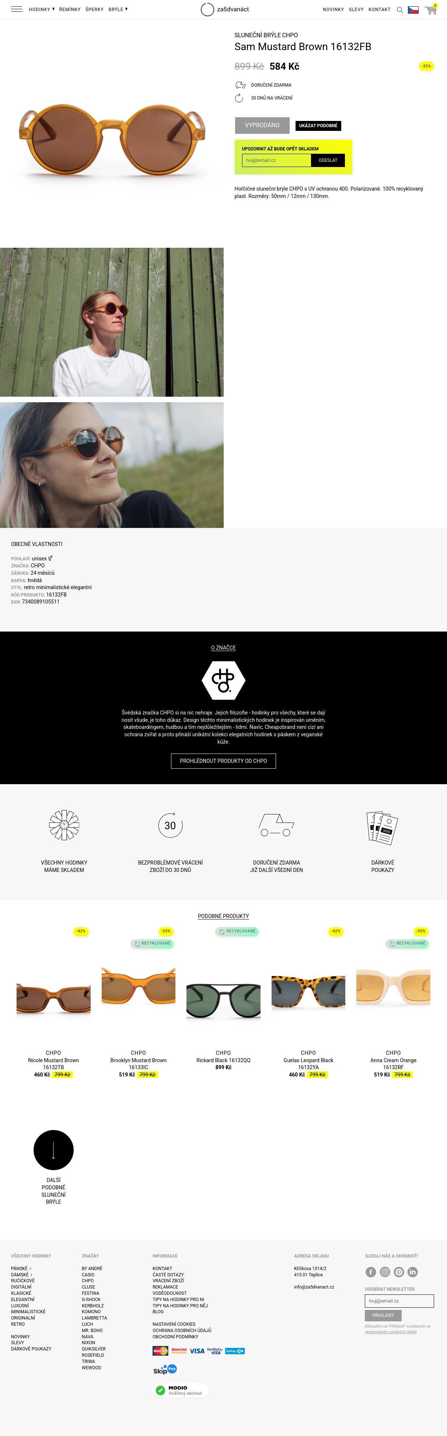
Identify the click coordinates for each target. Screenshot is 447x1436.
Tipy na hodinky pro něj (180, 1305)
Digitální (21, 1287)
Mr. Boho (92, 1330)
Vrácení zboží (168, 1280)
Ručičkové (23, 1280)
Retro (18, 1324)
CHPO (290, 35)
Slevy (17, 1342)
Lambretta (94, 1318)
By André (92, 1268)
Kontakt (162, 1268)
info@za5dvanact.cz (314, 1287)
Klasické (21, 1293)
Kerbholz (93, 1305)
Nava (87, 1336)
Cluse (88, 1287)
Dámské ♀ (22, 1274)
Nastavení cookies (174, 1324)
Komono (91, 1311)
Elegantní (22, 1299)
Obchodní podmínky (175, 1336)
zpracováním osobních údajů (390, 1331)
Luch (87, 1324)
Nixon (88, 1342)
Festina (90, 1293)
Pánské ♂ (21, 1268)
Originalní (23, 1318)
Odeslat (328, 160)
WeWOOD (91, 1367)
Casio (88, 1274)
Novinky (20, 1336)
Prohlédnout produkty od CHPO (223, 761)
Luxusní (20, 1305)
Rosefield (93, 1355)
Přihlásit (383, 1315)
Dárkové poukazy (31, 1349)
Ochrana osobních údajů (182, 1330)
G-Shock (91, 1299)
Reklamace (165, 1287)
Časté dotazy (168, 1274)
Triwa (88, 1361)
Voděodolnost (169, 1293)
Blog (158, 1311)
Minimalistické (28, 1311)
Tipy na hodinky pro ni (178, 1299)
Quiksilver (94, 1349)
